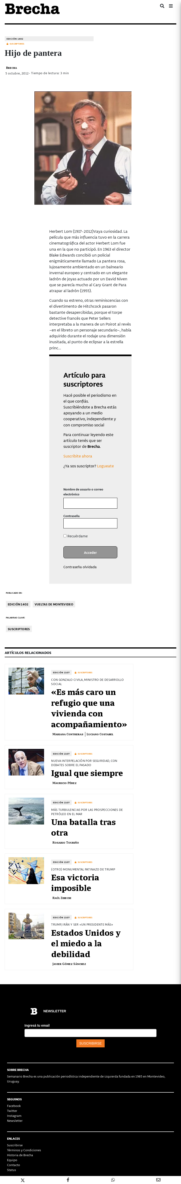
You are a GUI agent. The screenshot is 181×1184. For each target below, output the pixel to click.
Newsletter (15, 1120)
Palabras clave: (15, 617)
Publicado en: (14, 592)
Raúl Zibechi (61, 898)
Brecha (11, 67)
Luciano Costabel (99, 734)
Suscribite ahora (77, 456)
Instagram (14, 1115)
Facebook (14, 1105)
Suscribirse (15, 1145)
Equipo (12, 1160)
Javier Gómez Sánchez (69, 964)
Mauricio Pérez (64, 783)
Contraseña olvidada (80, 566)
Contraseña (71, 516)
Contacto (13, 1165)
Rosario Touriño (65, 842)
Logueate (105, 466)
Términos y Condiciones (24, 1150)
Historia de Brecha (20, 1155)
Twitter (12, 1110)
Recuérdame (75, 536)
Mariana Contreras (67, 734)
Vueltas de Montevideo (54, 604)
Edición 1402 (15, 38)
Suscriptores (19, 629)
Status (11, 1170)
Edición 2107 (61, 672)
